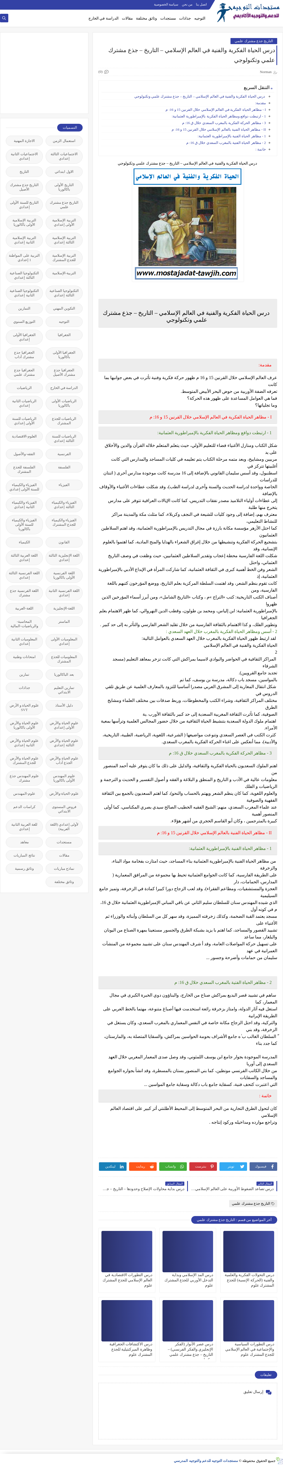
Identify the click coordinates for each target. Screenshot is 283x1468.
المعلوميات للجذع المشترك (64, 659)
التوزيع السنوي (24, 322)
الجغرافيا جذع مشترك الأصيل (64, 372)
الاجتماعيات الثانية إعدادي (24, 156)
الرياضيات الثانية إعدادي (24, 403)
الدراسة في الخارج (103, 18)
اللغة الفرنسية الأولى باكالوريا (64, 575)
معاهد (24, 842)
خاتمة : (260, 149)
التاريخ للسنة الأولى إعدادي (24, 204)
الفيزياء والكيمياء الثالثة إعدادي (64, 504)
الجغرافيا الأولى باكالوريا (64, 354)
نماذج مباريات (64, 868)
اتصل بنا (201, 4)
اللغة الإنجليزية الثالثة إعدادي (64, 557)
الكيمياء (24, 542)
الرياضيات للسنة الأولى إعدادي (24, 421)
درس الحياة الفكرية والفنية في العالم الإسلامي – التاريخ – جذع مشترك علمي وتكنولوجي (200, 96)
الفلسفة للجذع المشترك (24, 469)
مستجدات (168, 18)
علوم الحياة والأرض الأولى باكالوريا (24, 725)
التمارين (24, 308)
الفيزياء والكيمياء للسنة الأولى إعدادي (24, 487)
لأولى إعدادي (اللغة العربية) (64, 826)
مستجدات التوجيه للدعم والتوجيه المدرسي (206, 1461)
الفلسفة (64, 467)
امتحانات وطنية (24, 657)
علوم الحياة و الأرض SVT (24, 707)
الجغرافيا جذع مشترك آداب (24, 354)
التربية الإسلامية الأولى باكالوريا (24, 222)
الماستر (64, 621)
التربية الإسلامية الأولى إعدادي (64, 222)
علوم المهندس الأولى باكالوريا (64, 778)
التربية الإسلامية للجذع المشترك (64, 257)
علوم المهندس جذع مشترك (24, 778)
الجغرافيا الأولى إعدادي (24, 337)
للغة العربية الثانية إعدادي (24, 826)
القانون (64, 542)
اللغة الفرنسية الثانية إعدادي (64, 593)
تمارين (24, 674)
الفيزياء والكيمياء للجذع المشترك (64, 522)
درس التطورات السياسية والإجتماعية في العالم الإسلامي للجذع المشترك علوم (249, 1349)
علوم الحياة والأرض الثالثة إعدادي (64, 743)
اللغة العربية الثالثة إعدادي (24, 557)
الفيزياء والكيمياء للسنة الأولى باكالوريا (24, 524)
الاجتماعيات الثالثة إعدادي (64, 156)
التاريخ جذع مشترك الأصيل (24, 187)
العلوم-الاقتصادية (24, 436)
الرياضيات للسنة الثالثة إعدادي (64, 438)
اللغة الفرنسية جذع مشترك (24, 593)
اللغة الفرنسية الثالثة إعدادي (24, 575)
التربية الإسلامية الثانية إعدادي (24, 240)
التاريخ (24, 172)
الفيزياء (64, 485)
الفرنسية (64, 454)
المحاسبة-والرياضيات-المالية (24, 623)
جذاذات (185, 18)
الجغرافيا (64, 335)
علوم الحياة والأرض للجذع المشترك (24, 760)
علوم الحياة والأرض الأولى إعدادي (64, 725)
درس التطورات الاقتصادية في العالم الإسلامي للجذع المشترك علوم (127, 1280)
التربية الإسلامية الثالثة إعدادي (64, 240)
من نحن (187, 4)
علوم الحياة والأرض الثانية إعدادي (24, 743)
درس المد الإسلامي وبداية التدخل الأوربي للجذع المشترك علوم (188, 1280)
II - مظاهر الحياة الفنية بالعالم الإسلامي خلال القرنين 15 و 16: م (219, 129)
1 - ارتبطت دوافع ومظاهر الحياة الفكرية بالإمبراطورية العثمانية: (219, 116)
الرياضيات (24, 388)
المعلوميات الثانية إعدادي (24, 641)
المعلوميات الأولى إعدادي (64, 641)
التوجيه (199, 18)
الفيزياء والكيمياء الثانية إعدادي (24, 504)
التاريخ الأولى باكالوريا (64, 187)
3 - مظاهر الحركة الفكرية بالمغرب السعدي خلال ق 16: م (224, 123)
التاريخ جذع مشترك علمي (254, 41)
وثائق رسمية (24, 868)
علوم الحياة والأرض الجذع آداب (64, 760)
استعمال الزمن (64, 141)
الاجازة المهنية (24, 141)
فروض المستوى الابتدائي (64, 809)
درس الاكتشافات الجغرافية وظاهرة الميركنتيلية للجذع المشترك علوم (130, 1349)
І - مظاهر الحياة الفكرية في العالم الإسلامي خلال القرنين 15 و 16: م (216, 110)
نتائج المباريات (24, 855)
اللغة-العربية (24, 608)
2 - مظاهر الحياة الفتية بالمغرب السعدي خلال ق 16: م (226, 143)
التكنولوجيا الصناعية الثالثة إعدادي (24, 275)
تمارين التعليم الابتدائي (64, 690)
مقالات (127, 18)
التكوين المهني (64, 308)
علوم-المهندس (24, 793)
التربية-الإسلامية (64, 273)
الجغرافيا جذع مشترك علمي (24, 372)
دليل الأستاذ (64, 705)
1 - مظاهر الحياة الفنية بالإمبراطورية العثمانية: (232, 136)
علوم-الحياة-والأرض (64, 793)
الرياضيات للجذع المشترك (64, 421)
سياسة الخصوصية (166, 4)
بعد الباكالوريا (64, 674)
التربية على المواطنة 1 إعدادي (24, 257)
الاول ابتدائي (64, 172)
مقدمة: (260, 103)
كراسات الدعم (24, 807)
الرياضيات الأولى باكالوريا (64, 403)
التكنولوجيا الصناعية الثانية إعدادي (24, 293)
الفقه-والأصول (24, 454)
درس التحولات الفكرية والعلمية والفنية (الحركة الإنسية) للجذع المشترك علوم (249, 1280)
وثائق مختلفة (146, 18)
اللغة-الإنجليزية (64, 608)
